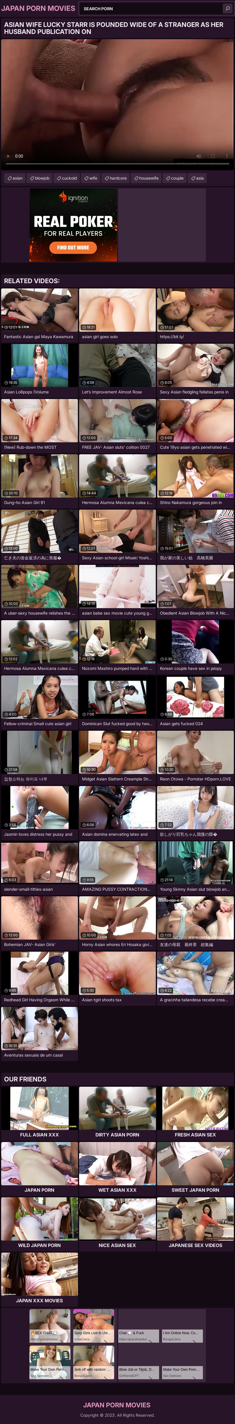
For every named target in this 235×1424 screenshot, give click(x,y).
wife (93, 178)
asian (17, 178)
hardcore (118, 178)
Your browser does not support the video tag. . (117, 104)
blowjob (42, 178)
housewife (149, 178)
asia (200, 178)
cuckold (69, 178)
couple (177, 178)
